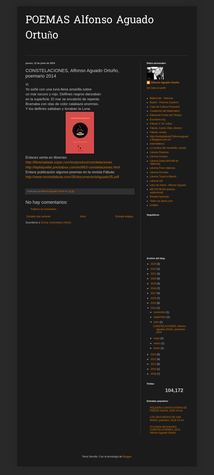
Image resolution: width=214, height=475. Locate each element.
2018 (154, 288)
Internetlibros (157, 143)
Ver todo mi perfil (156, 88)
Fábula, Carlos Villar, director (166, 128)
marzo (157, 343)
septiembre (160, 317)
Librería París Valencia (162, 168)
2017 (154, 293)
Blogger (127, 456)
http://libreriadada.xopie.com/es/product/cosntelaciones (68, 162)
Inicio (83, 216)
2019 (154, 283)
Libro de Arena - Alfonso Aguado (168, 185)
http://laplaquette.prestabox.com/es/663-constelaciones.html (72, 167)
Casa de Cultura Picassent (165, 106)
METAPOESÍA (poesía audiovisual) (162, 191)
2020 (154, 278)
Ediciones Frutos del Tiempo (165, 115)
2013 (154, 354)
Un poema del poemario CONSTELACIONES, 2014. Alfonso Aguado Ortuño (165, 429)
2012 (154, 359)
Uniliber (154, 205)
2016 (154, 298)
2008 (154, 373)
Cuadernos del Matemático (165, 111)
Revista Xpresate (159, 196)
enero (157, 348)
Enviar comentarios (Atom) (56, 222)
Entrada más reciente (38, 216)
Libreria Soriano (159, 156)
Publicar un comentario (43, 209)
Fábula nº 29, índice (161, 123)
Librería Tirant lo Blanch (163, 176)
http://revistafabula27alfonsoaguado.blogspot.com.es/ (169, 138)
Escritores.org (157, 119)
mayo (157, 338)
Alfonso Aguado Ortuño (165, 82)
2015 (154, 303)
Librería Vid (156, 181)
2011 (154, 364)
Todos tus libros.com (161, 201)
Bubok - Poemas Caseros (164, 102)
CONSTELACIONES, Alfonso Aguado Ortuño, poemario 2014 (169, 329)
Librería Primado (159, 172)
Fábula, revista (158, 132)
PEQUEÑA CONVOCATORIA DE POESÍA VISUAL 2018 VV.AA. (168, 409)
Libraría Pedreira (159, 152)
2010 (154, 369)
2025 (154, 263)
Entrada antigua (124, 216)
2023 (154, 268)
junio (157, 322)
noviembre (160, 312)
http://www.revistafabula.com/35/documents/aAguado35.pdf (72, 177)
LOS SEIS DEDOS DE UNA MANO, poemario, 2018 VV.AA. (167, 419)
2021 (154, 273)
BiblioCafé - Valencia (161, 98)
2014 (154, 308)
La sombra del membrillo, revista (168, 147)
